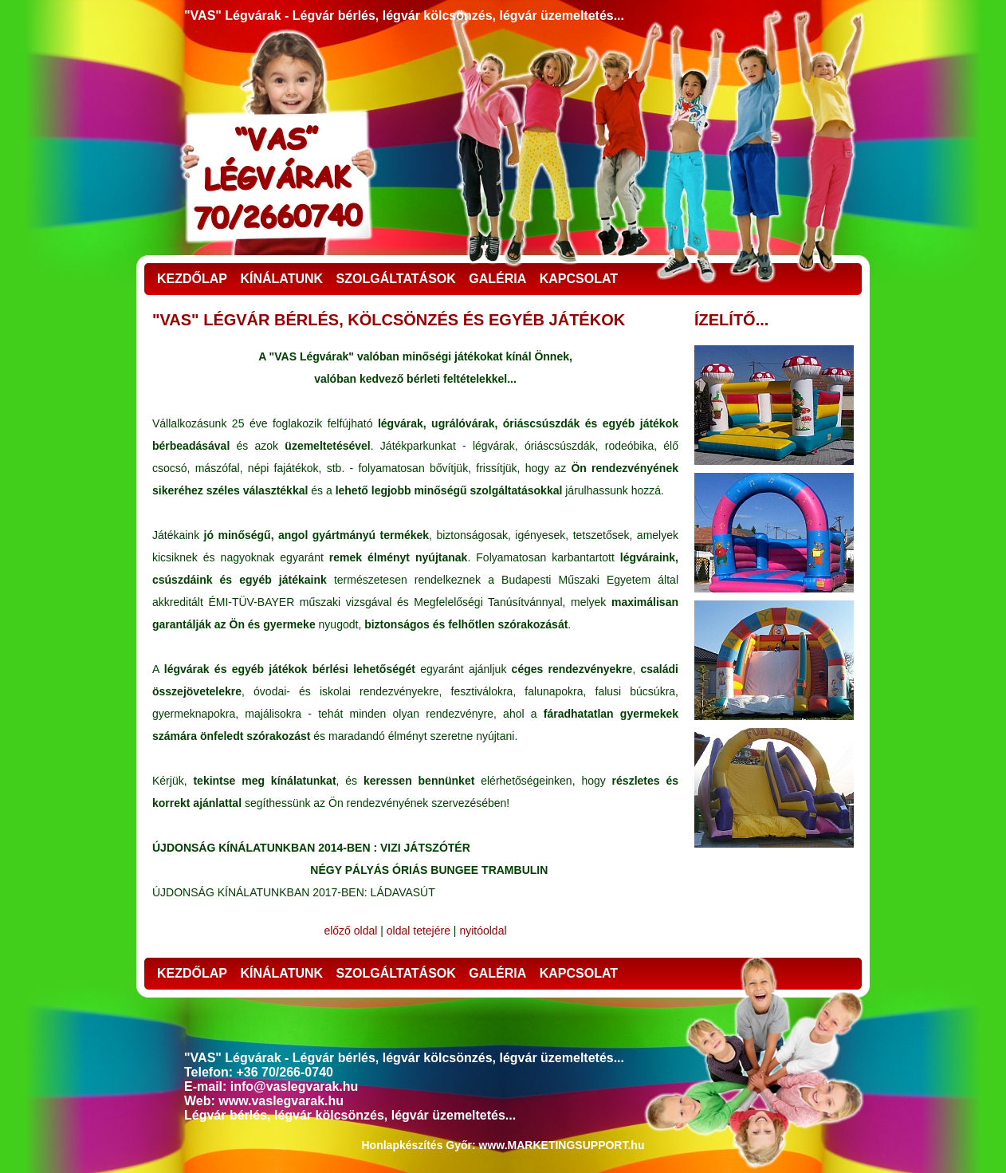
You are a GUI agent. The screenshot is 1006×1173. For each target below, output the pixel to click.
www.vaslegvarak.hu (281, 1101)
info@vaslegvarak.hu (294, 1086)
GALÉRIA (497, 278)
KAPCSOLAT (579, 278)
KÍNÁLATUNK (281, 278)
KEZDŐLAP (192, 278)
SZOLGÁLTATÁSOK (396, 278)
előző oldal (350, 930)
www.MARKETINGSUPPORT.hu (562, 1145)
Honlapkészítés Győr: (419, 1145)
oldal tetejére (418, 930)
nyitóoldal (482, 930)
